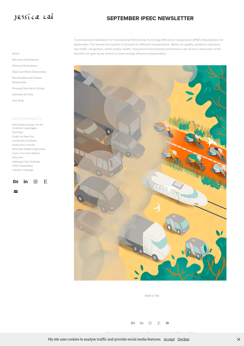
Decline (183, 339)
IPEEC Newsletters (22, 165)
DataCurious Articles (23, 144)
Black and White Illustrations (29, 71)
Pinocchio (17, 157)
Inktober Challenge (22, 170)
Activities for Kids (22, 94)
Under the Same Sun (23, 136)
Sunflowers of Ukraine (24, 140)
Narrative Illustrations (25, 59)
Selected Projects (27, 119)
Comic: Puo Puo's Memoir (26, 153)
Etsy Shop (18, 100)
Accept (169, 339)
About (15, 53)
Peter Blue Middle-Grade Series (29, 149)
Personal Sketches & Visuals (28, 88)
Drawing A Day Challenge (26, 161)
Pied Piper (17, 132)
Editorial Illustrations (24, 65)
